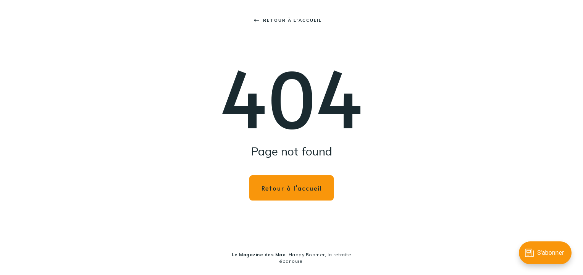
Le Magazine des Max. (259, 254)
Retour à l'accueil (288, 20)
